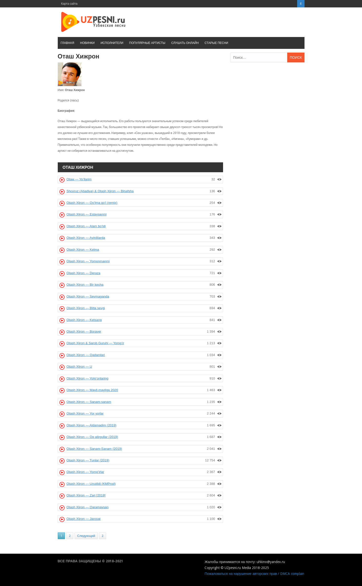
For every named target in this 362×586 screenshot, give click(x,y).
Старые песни (216, 43)
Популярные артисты (147, 43)
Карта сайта (69, 3)
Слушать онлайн (185, 43)
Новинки (87, 43)
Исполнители (111, 43)
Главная (67, 43)
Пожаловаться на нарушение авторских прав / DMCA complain (254, 574)
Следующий (86, 536)
